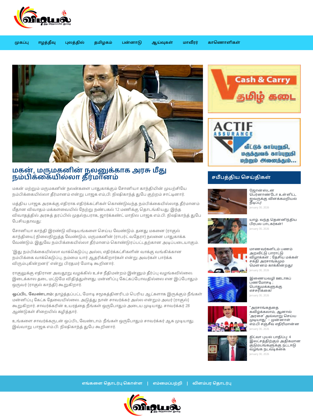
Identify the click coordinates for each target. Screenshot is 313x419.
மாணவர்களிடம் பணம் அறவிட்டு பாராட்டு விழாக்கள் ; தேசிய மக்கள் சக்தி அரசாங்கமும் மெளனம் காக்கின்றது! (274, 257)
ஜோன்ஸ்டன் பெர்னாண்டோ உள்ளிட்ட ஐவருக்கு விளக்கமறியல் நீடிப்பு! (273, 197)
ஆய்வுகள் (162, 42)
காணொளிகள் (224, 42)
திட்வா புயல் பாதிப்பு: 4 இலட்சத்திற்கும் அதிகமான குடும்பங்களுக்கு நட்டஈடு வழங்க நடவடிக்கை (275, 343)
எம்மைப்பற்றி (167, 383)
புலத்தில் (74, 42)
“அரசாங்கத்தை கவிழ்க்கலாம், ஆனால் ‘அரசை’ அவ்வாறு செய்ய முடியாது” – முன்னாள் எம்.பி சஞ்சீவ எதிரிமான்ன (274, 316)
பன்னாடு (132, 42)
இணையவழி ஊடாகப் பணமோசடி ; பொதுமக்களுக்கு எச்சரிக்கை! (270, 285)
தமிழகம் (103, 42)
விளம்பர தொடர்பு (211, 383)
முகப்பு (22, 42)
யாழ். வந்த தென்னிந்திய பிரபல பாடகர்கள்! (273, 222)
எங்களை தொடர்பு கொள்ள (112, 383)
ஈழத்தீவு (47, 42)
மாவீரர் (190, 42)
